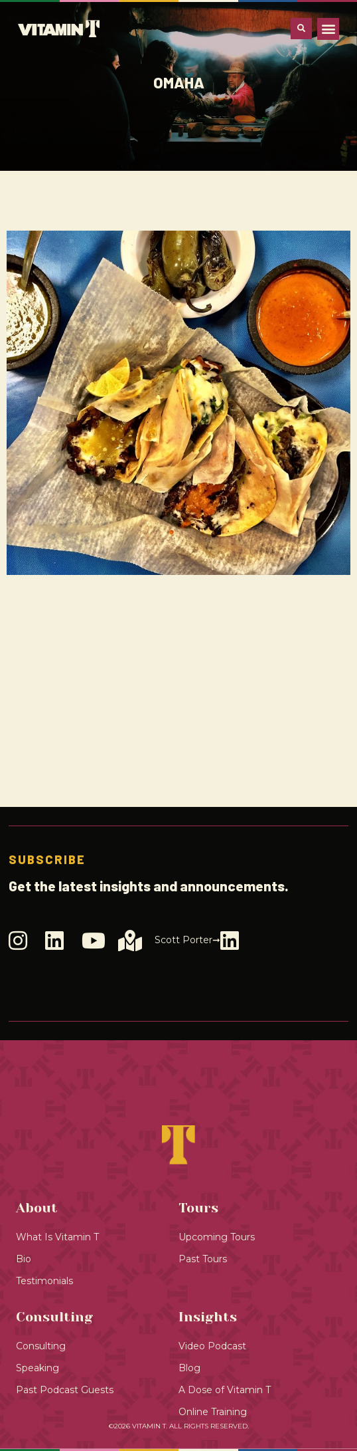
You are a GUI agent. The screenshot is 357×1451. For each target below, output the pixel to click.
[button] (328, 29)
